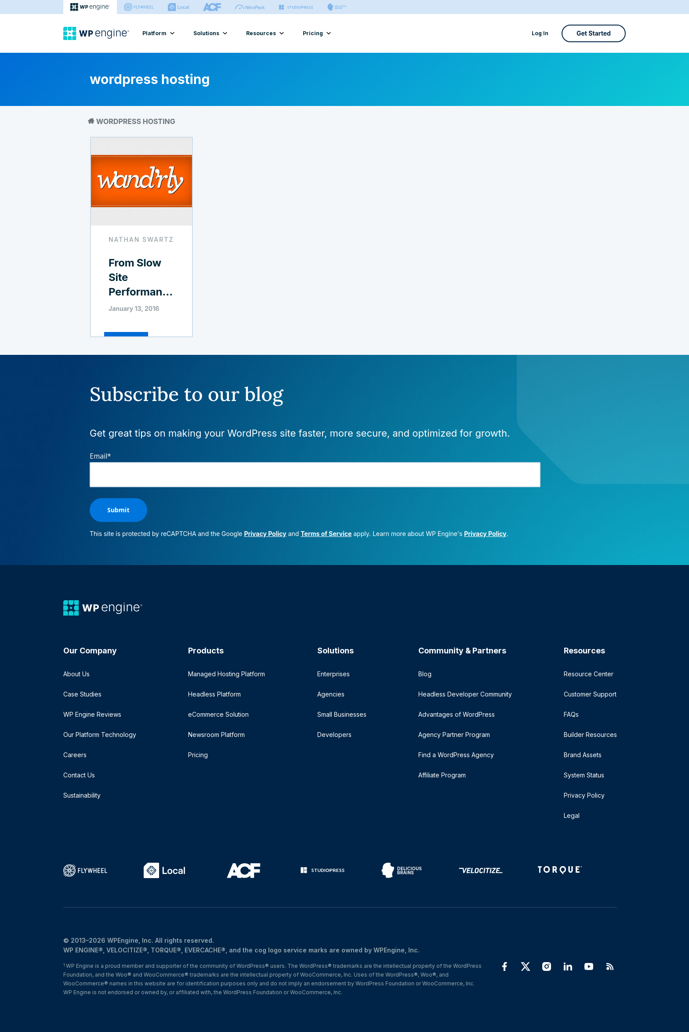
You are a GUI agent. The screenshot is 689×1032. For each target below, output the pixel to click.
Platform (158, 33)
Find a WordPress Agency (456, 755)
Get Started (594, 33)
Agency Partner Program (454, 734)
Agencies (330, 694)
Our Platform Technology (99, 734)
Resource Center (588, 674)
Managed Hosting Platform (226, 674)
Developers (334, 734)
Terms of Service (326, 533)
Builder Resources (590, 734)
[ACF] (212, 7)
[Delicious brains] (337, 7)
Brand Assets (583, 755)
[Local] (178, 7)
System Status (584, 775)
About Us (76, 674)
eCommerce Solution (218, 714)
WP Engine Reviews (92, 714)
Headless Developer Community (465, 694)
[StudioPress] (296, 7)
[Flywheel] (139, 7)
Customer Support (590, 694)
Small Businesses (341, 714)
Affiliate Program (442, 775)
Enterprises (333, 674)
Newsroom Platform (216, 734)
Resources (264, 33)
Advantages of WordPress (456, 714)
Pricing (316, 33)
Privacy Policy (265, 533)
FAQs (571, 714)
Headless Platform (214, 694)
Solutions (209, 33)
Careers (75, 755)
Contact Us (79, 775)
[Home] (96, 33)
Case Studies (82, 694)
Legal (572, 815)
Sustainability (82, 795)
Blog (425, 674)
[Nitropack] (250, 7)
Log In (540, 33)
